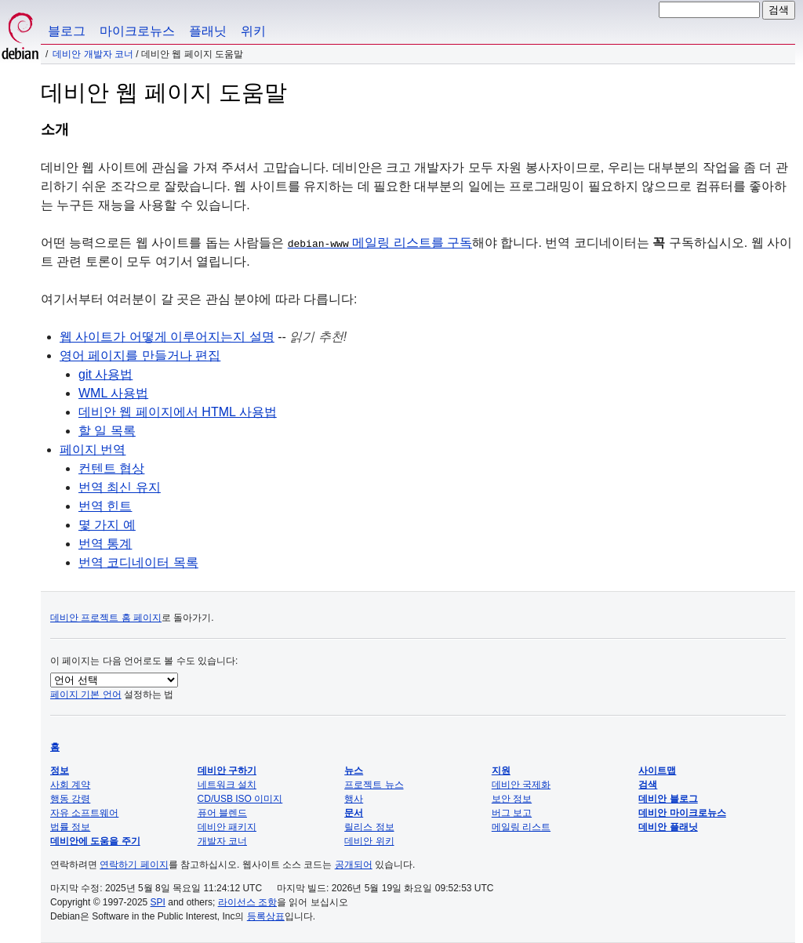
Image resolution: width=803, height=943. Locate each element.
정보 (59, 770)
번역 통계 (105, 543)
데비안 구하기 (227, 770)
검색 (647, 784)
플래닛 (208, 31)
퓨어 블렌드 (222, 812)
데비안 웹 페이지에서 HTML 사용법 (177, 412)
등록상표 (266, 916)
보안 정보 (512, 798)
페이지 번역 (92, 449)
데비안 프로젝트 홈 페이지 (106, 617)
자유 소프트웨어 (84, 812)
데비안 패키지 (227, 826)
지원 (501, 770)
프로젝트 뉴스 (373, 784)
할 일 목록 (107, 430)
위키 (253, 31)
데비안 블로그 (667, 798)
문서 (353, 812)
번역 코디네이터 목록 (138, 562)
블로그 (66, 31)
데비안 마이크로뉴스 (681, 812)
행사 (353, 798)
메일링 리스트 (521, 826)
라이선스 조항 (247, 902)
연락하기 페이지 (134, 864)
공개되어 (353, 864)
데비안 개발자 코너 (93, 54)
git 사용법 (105, 374)
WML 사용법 (113, 393)
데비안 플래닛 (667, 826)
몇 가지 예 (107, 524)
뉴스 (353, 770)
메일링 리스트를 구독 (380, 242)
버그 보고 (512, 812)
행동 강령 (70, 798)
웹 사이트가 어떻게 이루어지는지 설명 (167, 336)
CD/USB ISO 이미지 (240, 798)
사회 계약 (70, 784)
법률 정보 (70, 826)
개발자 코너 (222, 841)
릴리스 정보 (369, 826)
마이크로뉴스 (137, 31)
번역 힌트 (105, 506)
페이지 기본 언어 (86, 694)
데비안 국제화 (521, 784)
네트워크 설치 (227, 784)
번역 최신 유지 (119, 487)
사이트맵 (657, 770)
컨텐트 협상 (111, 468)
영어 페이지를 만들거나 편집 (140, 355)
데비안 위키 (369, 841)
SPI (158, 902)
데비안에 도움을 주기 (95, 841)
